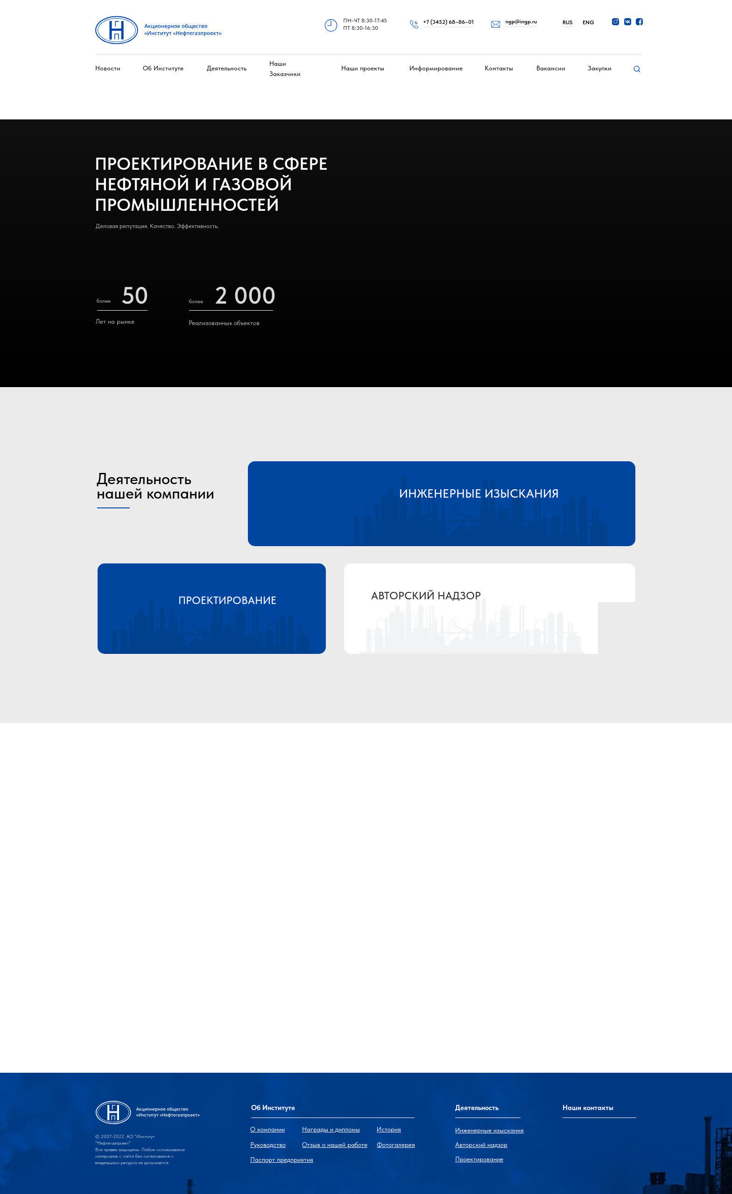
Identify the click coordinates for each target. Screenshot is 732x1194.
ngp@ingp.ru (521, 21)
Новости (107, 68)
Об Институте (163, 68)
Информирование (436, 68)
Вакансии (550, 68)
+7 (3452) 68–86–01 (448, 22)
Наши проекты (362, 68)
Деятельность (226, 68)
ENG (588, 22)
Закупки (600, 68)
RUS (567, 22)
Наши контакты (588, 1108)
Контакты (499, 68)
